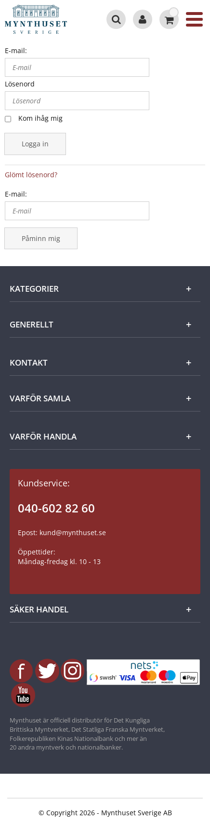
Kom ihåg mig (40, 118)
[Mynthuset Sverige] (45, 19)
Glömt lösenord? (31, 174)
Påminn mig (41, 238)
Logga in (35, 143)
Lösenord (20, 83)
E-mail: (16, 50)
